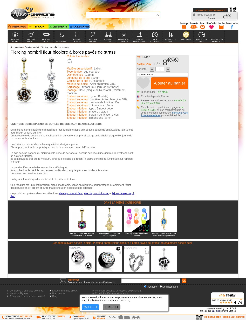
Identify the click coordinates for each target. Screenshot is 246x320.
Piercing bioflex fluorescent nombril (136, 234)
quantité (142, 69)
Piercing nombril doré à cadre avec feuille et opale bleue (164, 234)
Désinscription (169, 286)
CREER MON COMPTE (217, 10)
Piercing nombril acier (96, 193)
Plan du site (58, 293)
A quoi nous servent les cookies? (27, 296)
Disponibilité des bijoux (64, 290)
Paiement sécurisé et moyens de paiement (118, 290)
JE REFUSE (111, 307)
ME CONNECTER (202, 10)
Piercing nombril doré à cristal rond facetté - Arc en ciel (82, 234)
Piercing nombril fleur (71, 193)
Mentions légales (19, 293)
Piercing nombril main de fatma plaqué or (109, 234)
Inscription (151, 286)
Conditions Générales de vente (26, 290)
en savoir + (123, 300)
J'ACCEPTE (90, 307)
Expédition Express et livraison (111, 293)
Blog (54, 296)
